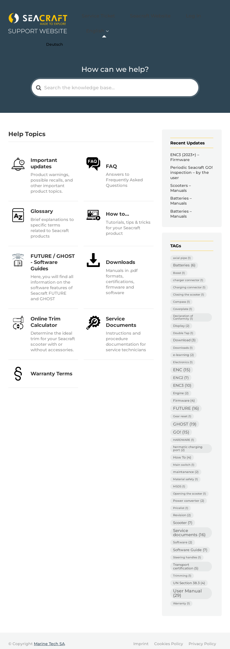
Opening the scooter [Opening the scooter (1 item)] (189, 487)
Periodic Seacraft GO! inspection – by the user (191, 166)
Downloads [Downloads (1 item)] (182, 341)
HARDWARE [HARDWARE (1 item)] (183, 434)
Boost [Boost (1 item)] (179, 267)
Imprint (141, 637)
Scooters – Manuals (180, 182)
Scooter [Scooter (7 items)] (182, 516)
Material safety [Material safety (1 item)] (185, 473)
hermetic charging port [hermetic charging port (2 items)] (187, 442)
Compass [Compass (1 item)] (181, 295)
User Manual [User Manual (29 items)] (187, 587)
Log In (184, 20)
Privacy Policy (202, 637)
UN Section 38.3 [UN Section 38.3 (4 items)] (189, 577)
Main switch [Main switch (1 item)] (183, 458)
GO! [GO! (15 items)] (181, 425)
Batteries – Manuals (181, 194)
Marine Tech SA (49, 637)
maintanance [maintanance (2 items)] (186, 465)
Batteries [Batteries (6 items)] (184, 259)
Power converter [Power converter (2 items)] (188, 494)
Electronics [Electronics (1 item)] (182, 356)
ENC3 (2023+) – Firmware (184, 151)
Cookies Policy (168, 637)
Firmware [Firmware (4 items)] (184, 394)
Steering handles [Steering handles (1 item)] (187, 551)
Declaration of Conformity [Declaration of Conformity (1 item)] (183, 311)
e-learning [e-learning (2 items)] (183, 348)
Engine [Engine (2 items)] (181, 387)
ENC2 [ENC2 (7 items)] (181, 371)
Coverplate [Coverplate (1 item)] (182, 303)
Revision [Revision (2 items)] (182, 509)
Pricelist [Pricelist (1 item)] (180, 501)
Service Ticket (110, 20)
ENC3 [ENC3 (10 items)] (182, 379)
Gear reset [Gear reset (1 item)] (182, 410)
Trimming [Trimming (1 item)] (182, 569)
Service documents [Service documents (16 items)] (189, 526)
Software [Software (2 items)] (182, 536)
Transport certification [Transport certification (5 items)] (185, 560)
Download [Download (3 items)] (184, 334)
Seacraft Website (151, 20)
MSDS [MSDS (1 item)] (179, 480)
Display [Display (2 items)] (181, 320)
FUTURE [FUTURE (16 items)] (186, 401)
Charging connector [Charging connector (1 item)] (189, 281)
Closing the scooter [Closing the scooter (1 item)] (188, 288)
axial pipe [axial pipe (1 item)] (182, 252)
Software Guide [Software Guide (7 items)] (190, 543)
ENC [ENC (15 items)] (181, 363)
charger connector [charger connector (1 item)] (188, 274)
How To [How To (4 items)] (182, 451)
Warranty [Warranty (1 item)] (181, 597)
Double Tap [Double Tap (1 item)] (183, 327)
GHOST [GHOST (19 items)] (184, 417)
